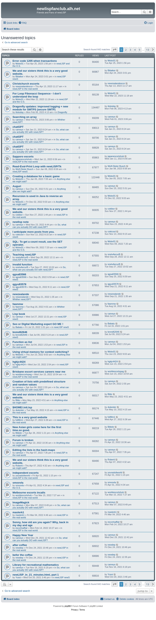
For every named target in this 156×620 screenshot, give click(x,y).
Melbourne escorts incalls (29, 492)
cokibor (19, 215)
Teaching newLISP (24, 254)
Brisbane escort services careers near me (39, 371)
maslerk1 (18, 512)
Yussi (18, 577)
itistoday (20, 112)
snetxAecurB (22, 257)
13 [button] (147, 49)
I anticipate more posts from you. (34, 231)
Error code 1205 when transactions (35, 60)
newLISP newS (20, 171)
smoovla (18, 482)
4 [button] (135, 49)
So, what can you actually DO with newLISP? (41, 130)
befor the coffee (23, 554)
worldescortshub (24, 495)
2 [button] (125, 49)
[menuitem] (22, 22)
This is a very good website (30, 417)
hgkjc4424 (19, 361)
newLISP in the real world (25, 89)
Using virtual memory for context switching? (41, 351)
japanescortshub (24, 159)
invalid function (22, 264)
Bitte (18, 400)
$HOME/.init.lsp (22, 407)
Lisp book (19, 313)
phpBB (67, 606)
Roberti (19, 465)
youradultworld (23, 475)
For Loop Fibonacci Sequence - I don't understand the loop (37, 95)
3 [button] (130, 49)
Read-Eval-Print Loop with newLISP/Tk (37, 166)
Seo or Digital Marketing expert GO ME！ (38, 324)
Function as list (22, 342)
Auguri (17, 186)
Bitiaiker (19, 76)
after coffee (20, 545)
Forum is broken (23, 440)
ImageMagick (21, 502)
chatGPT (18, 126)
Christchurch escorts (26, 83)
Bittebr (19, 433)
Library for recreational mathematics (36, 564)
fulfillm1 (19, 420)
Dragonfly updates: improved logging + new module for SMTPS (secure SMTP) (40, 108)
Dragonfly (62, 112)
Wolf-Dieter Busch (24, 169)
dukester (20, 410)
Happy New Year (23, 535)
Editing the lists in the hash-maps (34, 449)
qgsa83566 (19, 274)
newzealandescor (24, 86)
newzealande (21, 294)
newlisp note (21, 221)
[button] (115, 49)
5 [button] (139, 49)
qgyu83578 (19, 284)
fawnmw (18, 304)
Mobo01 (20, 63)
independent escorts (26, 472)
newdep (19, 548)
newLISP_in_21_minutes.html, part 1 (36, 574)
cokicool (20, 234)
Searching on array (25, 116)
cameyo (19, 119)
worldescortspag (24, 374)
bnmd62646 (20, 332)
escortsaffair (22, 528)
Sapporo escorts (23, 156)
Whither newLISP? (22, 299)
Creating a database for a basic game (36, 176)
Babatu (19, 327)
